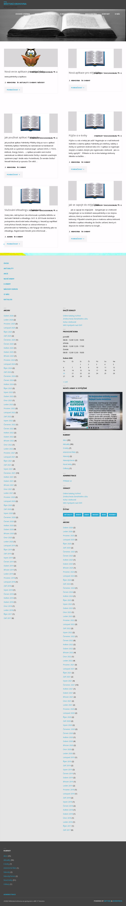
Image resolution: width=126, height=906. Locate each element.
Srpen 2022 (8, 420)
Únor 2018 (8, 606)
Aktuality (24, 82)
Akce (6, 273)
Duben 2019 (9, 566)
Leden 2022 (8, 449)
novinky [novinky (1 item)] (112, 515)
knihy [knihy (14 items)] (87, 515)
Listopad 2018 (9, 582)
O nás (6, 294)
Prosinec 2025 (9, 324)
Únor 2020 (8, 537)
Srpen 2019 (8, 558)
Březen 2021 (9, 485)
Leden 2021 (8, 493)
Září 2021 (7, 465)
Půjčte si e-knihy (78, 135)
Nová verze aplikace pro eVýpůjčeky (25, 71)
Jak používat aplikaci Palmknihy (22, 137)
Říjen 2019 (8, 549)
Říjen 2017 (8, 614)
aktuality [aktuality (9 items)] (68, 515)
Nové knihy (9, 279)
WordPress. (118, 901)
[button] (92, 411)
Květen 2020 (9, 525)
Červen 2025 (9, 344)
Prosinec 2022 (9, 408)
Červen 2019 (9, 561)
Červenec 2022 (10, 424)
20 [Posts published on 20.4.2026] (64, 373)
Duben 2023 (9, 396)
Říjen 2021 (8, 461)
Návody (41, 82)
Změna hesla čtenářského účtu (75, 319)
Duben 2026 (9, 316)
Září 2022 (7, 416)
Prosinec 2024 (9, 360)
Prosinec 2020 (9, 497)
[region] (92, 411)
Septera (107, 901)
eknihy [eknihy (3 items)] (78, 515)
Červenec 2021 (10, 473)
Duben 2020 (9, 529)
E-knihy (33, 82)
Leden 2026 (8, 320)
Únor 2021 (8, 489)
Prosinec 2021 (9, 453)
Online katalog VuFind (72, 316)
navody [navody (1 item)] (95, 515)
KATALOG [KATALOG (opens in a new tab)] (8, 299)
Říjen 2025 (8, 332)
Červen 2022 (9, 428)
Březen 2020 (9, 533)
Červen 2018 (9, 594)
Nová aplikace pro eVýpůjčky (85, 72)
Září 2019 (7, 553)
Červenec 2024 (10, 376)
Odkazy (66, 468)
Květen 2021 (9, 477)
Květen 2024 (9, 384)
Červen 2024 (9, 380)
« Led (65, 382)
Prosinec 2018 (9, 578)
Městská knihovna (15, 3)
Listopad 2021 (9, 457)
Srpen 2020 (8, 513)
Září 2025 (7, 336)
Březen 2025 (9, 356)
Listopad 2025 (9, 328)
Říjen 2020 (8, 505)
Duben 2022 (9, 437)
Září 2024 (7, 372)
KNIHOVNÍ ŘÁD (69, 452)
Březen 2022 (9, 440)
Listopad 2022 (9, 412)
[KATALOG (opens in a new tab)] (38, 14)
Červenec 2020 (10, 517)
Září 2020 (7, 509)
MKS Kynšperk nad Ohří (72, 325)
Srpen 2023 (8, 392)
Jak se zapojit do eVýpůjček (84, 204)
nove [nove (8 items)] (104, 515)
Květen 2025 (9, 348)
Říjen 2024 (8, 368)
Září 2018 (7, 586)
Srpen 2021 (8, 469)
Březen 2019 (9, 570)
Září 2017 (7, 618)
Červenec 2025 (10, 340)
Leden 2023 (8, 404)
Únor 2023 (8, 400)
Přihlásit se (67, 481)
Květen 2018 (9, 598)
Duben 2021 (9, 481)
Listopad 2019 (9, 545)
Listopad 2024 (9, 364)
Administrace (10, 894)
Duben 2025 (9, 352)
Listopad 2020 (9, 501)
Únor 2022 (8, 445)
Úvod (6, 263)
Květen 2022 (9, 432)
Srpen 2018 (8, 590)
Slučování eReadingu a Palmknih (23, 210)
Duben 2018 (9, 602)
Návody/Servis (11, 289)
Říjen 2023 (8, 388)
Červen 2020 (9, 521)
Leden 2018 (8, 610)
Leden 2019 (8, 574)
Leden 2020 (8, 541)
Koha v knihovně (69, 322)
